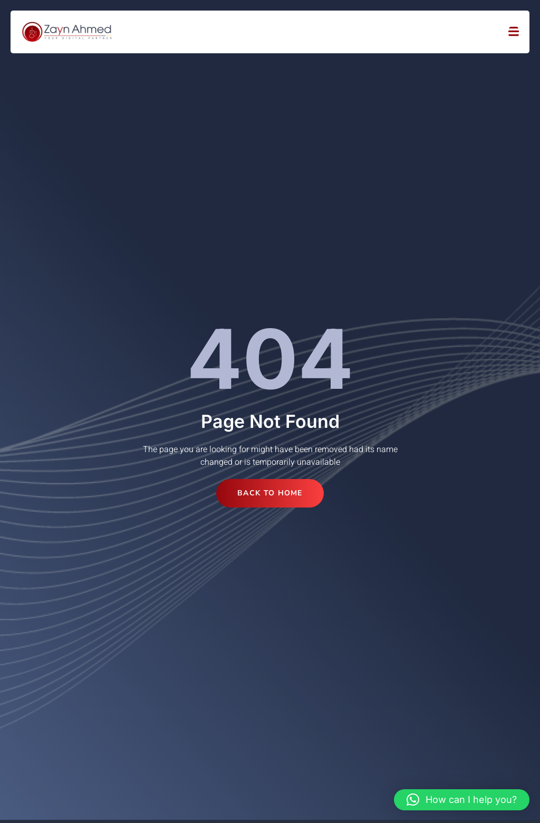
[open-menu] (513, 32)
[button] (461, 799)
